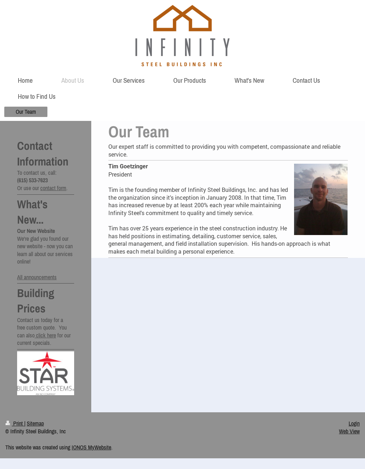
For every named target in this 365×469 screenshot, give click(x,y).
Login (354, 423)
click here (45, 335)
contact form (53, 188)
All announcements (37, 277)
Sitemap (35, 423)
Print (14, 423)
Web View (349, 431)
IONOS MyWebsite (91, 447)
